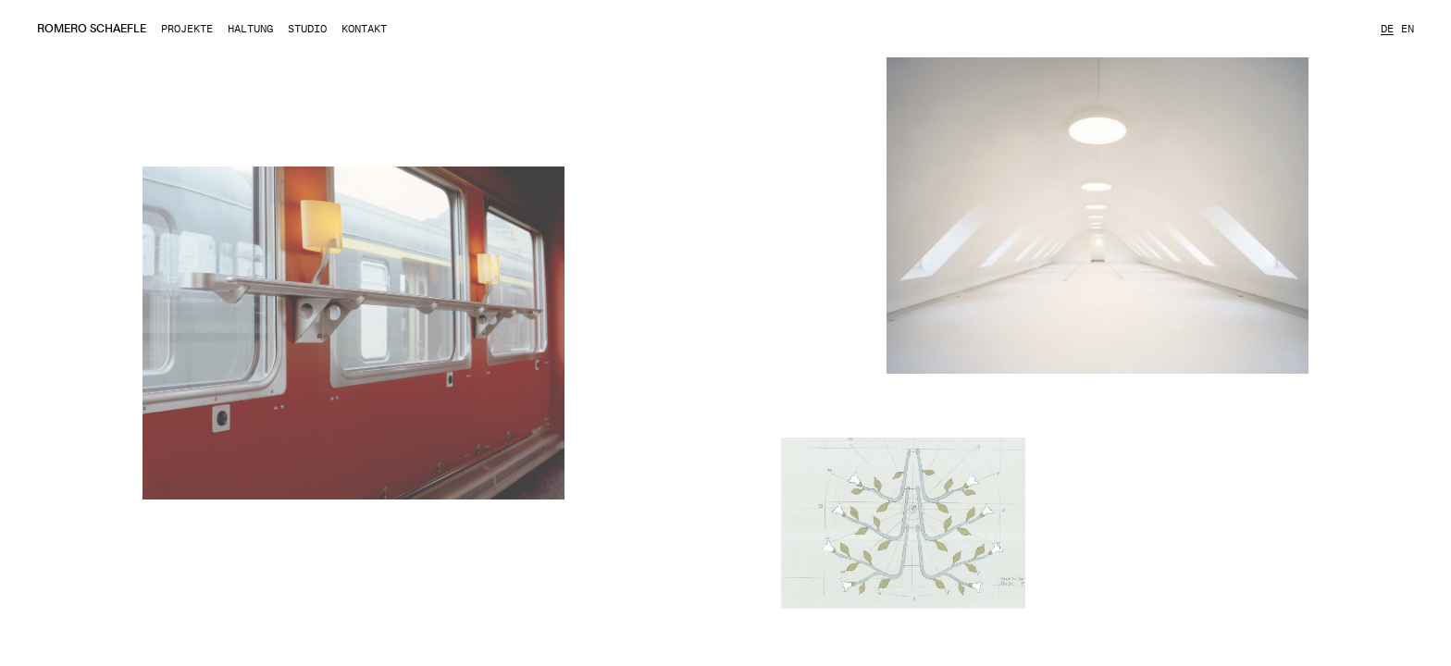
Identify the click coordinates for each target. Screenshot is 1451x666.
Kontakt (364, 28)
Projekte (187, 28)
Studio (307, 28)
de (1387, 28)
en (1407, 28)
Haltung (250, 28)
